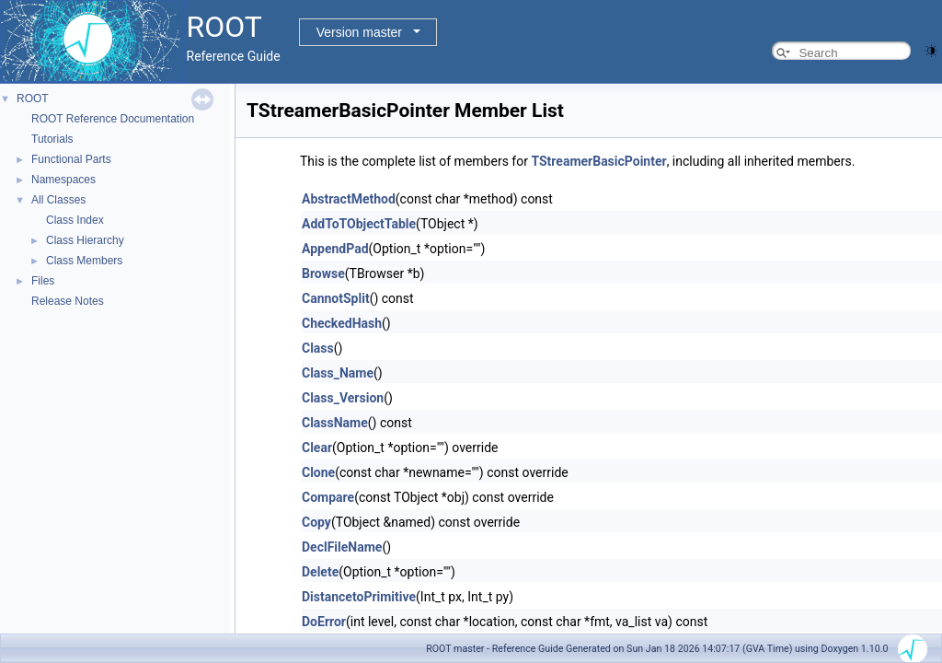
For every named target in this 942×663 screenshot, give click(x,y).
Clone (318, 472)
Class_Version (343, 397)
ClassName (335, 422)
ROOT (33, 98)
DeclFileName (342, 547)
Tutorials (52, 139)
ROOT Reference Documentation (112, 118)
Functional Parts (71, 159)
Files (42, 280)
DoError (324, 621)
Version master (359, 32)
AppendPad (335, 248)
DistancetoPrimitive (359, 596)
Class (318, 348)
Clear (317, 447)
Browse (323, 273)
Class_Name (337, 373)
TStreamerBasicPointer (598, 161)
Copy (316, 522)
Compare (328, 497)
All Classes (58, 199)
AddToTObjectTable (359, 223)
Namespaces (63, 179)
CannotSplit (336, 298)
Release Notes (67, 301)
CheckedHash (342, 323)
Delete (320, 571)
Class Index (75, 220)
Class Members (84, 260)
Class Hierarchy (85, 240)
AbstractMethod (349, 199)
